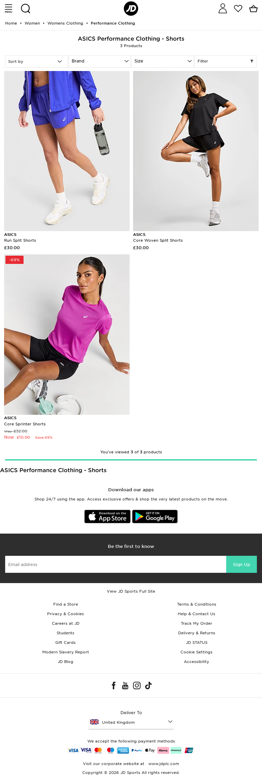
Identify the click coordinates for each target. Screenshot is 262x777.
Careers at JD (65, 623)
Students (65, 633)
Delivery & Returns (196, 633)
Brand (78, 60)
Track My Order (196, 623)
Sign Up (241, 564)
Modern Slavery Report (65, 652)
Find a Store (65, 604)
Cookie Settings (196, 652)
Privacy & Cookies (65, 613)
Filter (226, 61)
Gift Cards (65, 642)
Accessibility (196, 661)
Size (138, 60)
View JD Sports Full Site (131, 591)
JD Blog (65, 661)
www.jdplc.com (163, 763)
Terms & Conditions (196, 604)
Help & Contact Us (196, 613)
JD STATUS (196, 642)
